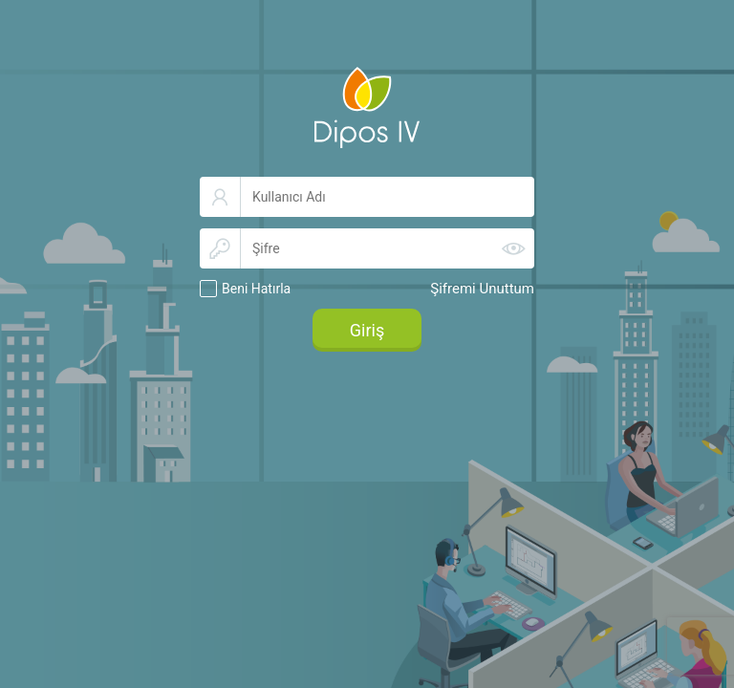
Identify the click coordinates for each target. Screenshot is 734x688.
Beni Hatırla (256, 288)
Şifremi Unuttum (482, 288)
